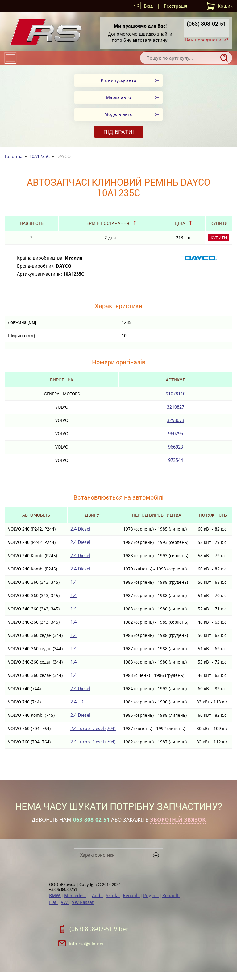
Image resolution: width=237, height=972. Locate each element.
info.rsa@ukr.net (86, 944)
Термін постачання (106, 223)
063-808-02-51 (91, 820)
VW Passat (83, 902)
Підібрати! (118, 131)
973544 (175, 460)
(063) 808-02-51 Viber (98, 929)
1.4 (73, 582)
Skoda (113, 895)
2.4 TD (76, 702)
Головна (14, 156)
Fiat (53, 902)
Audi (97, 895)
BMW (55, 895)
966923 (175, 447)
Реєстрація (175, 6)
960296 (175, 434)
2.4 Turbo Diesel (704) (93, 728)
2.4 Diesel (80, 529)
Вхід (148, 6)
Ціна (180, 223)
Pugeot (151, 895)
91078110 (175, 394)
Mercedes (75, 895)
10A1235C (39, 156)
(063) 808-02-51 (206, 23)
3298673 (175, 420)
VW (65, 902)
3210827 (175, 407)
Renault (131, 895)
